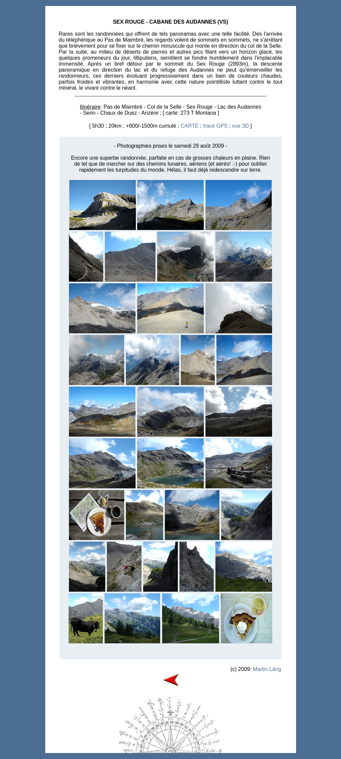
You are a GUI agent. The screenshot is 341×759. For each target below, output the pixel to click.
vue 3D (240, 126)
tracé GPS (215, 126)
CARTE (189, 126)
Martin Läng (267, 669)
